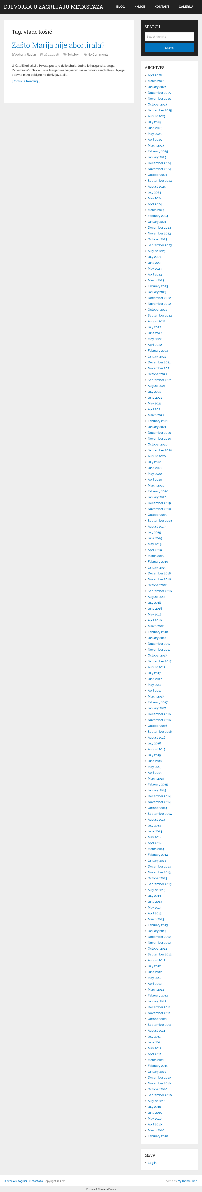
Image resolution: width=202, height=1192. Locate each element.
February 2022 (158, 350)
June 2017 (155, 679)
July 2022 (154, 327)
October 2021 (157, 374)
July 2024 (154, 192)
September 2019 (160, 520)
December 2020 (159, 433)
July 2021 (154, 391)
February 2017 (158, 702)
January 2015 (157, 790)
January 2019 (157, 567)
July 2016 (154, 743)
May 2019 (155, 544)
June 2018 (155, 608)
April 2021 (155, 409)
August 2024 (157, 186)
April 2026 (155, 75)
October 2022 (157, 309)
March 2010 (156, 1130)
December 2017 (159, 644)
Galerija (186, 7)
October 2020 (157, 444)
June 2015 (155, 761)
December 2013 (159, 866)
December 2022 (159, 298)
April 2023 (155, 274)
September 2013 (160, 884)
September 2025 (160, 110)
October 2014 (157, 808)
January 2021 (157, 427)
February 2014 (158, 855)
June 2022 (155, 333)
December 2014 (159, 796)
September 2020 (160, 450)
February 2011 (158, 1066)
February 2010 (158, 1136)
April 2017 (155, 690)
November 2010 (159, 1083)
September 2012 (160, 954)
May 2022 (155, 339)
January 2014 (157, 860)
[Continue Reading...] (26, 81)
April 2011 (154, 1054)
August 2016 (157, 737)
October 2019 (157, 515)
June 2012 (155, 972)
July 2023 (154, 257)
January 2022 (157, 356)
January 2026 (157, 87)
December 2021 (159, 362)
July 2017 (154, 673)
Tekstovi (73, 54)
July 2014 (154, 825)
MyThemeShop (187, 1181)
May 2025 (155, 134)
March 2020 (156, 485)
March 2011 (156, 1060)
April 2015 (155, 772)
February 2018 (158, 632)
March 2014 (156, 849)
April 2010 (155, 1124)
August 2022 (157, 321)
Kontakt (162, 7)
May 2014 (155, 837)
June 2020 (155, 468)
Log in (152, 1163)
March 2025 (156, 145)
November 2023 (159, 233)
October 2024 (157, 175)
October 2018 (157, 585)
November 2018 (159, 579)
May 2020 (155, 474)
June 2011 (155, 1042)
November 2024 (159, 169)
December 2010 (159, 1077)
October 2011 (157, 1019)
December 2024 (159, 163)
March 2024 (156, 210)
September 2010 (160, 1095)
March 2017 (156, 696)
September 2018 (160, 591)
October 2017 (157, 655)
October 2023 (157, 239)
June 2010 (155, 1112)
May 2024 (155, 198)
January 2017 (157, 708)
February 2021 (158, 421)
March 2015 (156, 778)
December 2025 (159, 93)
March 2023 (156, 280)
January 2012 (157, 1001)
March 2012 (156, 989)
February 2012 (158, 995)
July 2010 (154, 1107)
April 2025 (155, 139)
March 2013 (156, 919)
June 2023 (155, 263)
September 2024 (160, 180)
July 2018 (154, 603)
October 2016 (157, 726)
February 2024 (158, 216)
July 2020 (154, 462)
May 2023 (155, 268)
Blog (120, 7)
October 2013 (157, 878)
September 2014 (160, 814)
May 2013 (154, 907)
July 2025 (154, 122)
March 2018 (156, 626)
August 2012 (156, 960)
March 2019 (156, 556)
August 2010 (157, 1101)
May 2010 (155, 1118)
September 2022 (160, 315)
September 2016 (160, 731)
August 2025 (157, 116)
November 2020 (159, 438)
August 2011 (156, 1030)
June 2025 (155, 128)
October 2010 (157, 1089)
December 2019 (159, 503)
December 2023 (159, 227)
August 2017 (156, 667)
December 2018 (159, 573)
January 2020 (157, 497)
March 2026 (156, 81)
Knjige (139, 7)
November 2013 (159, 872)
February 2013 (158, 925)
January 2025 (157, 157)
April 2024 (155, 204)
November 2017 (159, 649)
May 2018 (155, 614)
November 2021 (159, 368)
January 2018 (157, 638)
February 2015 (158, 784)
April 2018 (155, 620)
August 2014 (157, 819)
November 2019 (159, 509)
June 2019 (155, 538)
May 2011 (154, 1048)
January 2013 (157, 931)
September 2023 (160, 245)
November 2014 (159, 802)
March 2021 (156, 415)
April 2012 (155, 984)
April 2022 (155, 345)
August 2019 (157, 526)
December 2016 (159, 714)
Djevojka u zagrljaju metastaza (53, 6)
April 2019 (155, 550)
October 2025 (157, 104)
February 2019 (158, 561)
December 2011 (159, 1007)
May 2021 (154, 403)
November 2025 (159, 98)
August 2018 (157, 597)
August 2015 (156, 749)
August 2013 (156, 890)
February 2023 (158, 286)
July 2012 (154, 966)
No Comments (98, 54)
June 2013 (155, 901)
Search (169, 47)
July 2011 (154, 1036)
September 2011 (159, 1025)
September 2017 (160, 661)
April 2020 (155, 479)
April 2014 (155, 843)
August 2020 (157, 456)
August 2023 (157, 251)
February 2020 (158, 491)
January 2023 (157, 292)
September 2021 (160, 380)
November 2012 (159, 942)
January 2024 (157, 222)
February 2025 (158, 151)
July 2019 (154, 532)
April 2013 (155, 913)
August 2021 (156, 386)
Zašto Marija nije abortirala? (58, 45)
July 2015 (154, 755)
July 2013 (154, 896)
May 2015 (154, 767)
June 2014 (155, 831)
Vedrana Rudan (25, 54)
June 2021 (155, 397)
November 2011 (159, 1013)
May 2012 (154, 978)
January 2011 (157, 1071)
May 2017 (154, 685)
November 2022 (159, 304)
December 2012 (159, 937)
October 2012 (157, 948)
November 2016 (159, 720)
